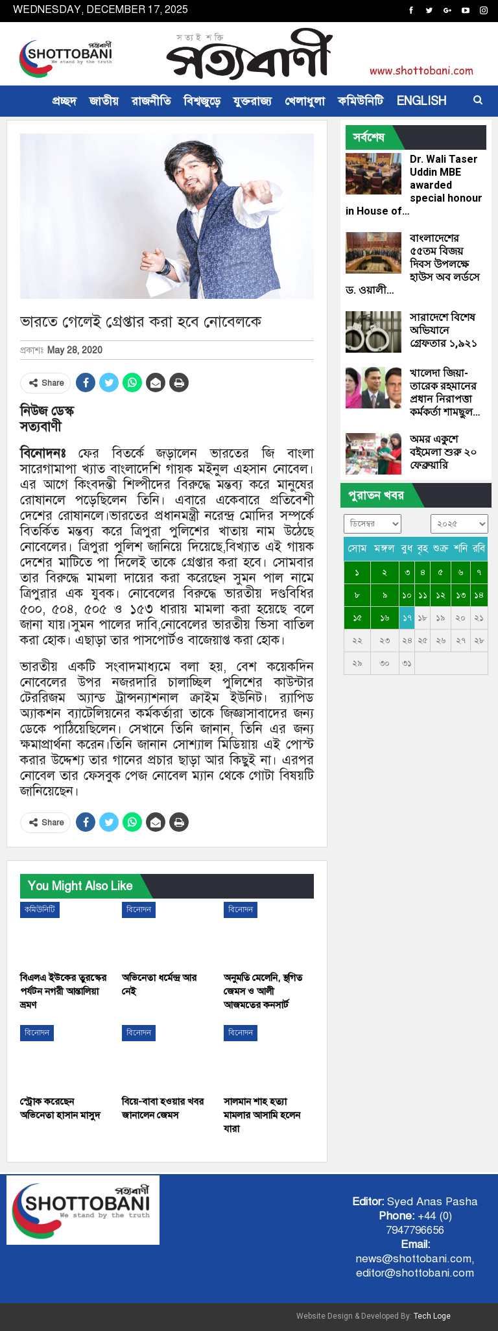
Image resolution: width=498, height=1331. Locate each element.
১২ (440, 595)
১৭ (407, 618)
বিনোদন (138, 909)
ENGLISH (421, 101)
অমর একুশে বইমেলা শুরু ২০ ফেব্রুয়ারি (443, 452)
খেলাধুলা (305, 101)
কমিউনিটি (360, 101)
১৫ (357, 618)
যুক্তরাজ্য (252, 101)
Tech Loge (432, 1316)
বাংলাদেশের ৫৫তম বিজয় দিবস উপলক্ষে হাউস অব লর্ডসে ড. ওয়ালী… (413, 264)
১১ (422, 595)
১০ (407, 595)
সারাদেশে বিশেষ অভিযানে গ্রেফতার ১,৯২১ (443, 330)
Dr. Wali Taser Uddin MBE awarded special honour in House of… (414, 185)
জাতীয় (104, 101)
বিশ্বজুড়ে (202, 101)
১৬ (384, 618)
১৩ (461, 595)
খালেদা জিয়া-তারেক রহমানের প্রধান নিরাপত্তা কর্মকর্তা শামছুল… (445, 392)
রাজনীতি (151, 101)
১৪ (479, 595)
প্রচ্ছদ (65, 101)
